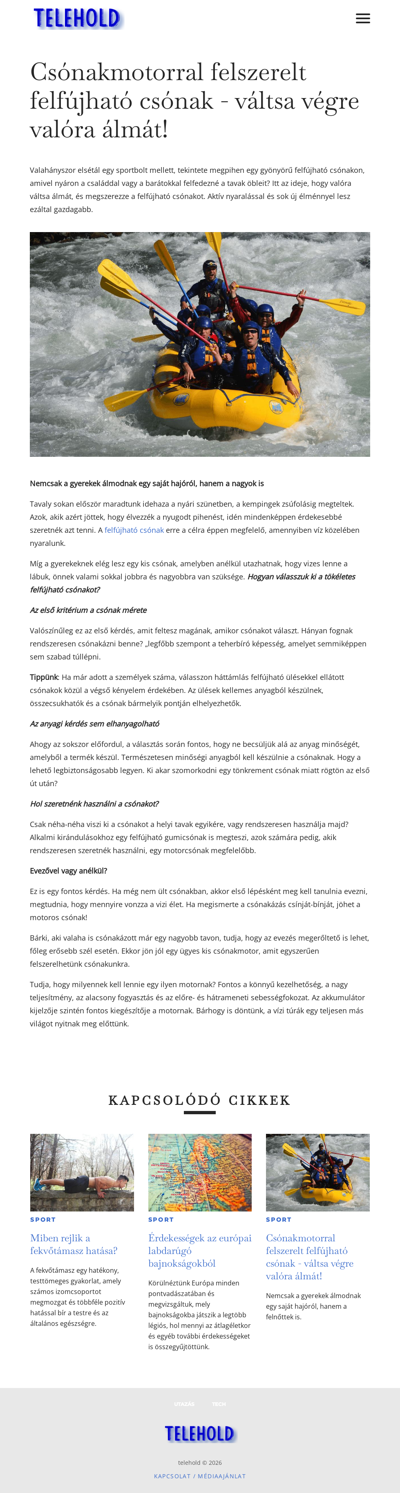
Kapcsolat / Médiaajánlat (200, 1476)
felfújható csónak (134, 530)
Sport (43, 1219)
